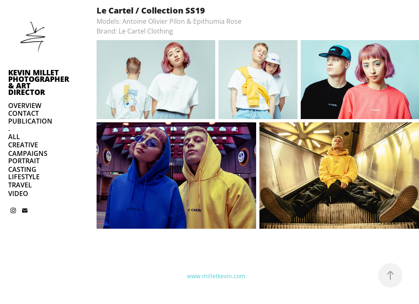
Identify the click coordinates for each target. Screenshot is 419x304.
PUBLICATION (30, 121)
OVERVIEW (24, 105)
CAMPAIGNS (27, 153)
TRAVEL (20, 184)
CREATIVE (23, 144)
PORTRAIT (24, 160)
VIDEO (18, 193)
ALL (14, 136)
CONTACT (23, 113)
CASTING (22, 169)
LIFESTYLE (24, 176)
